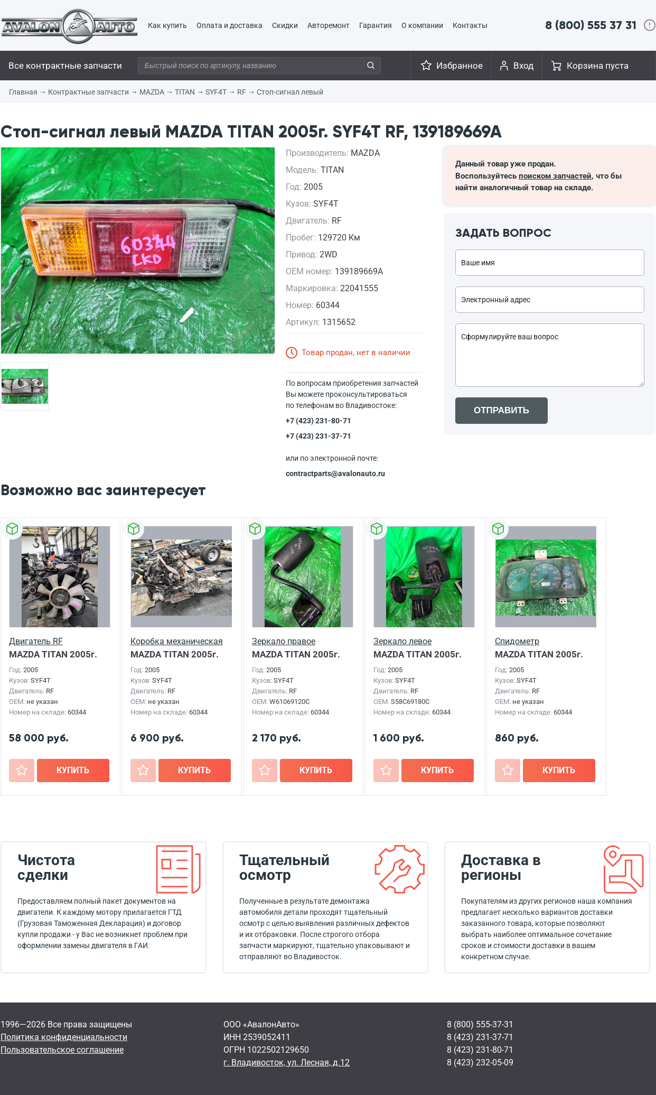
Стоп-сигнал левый (290, 92)
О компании (422, 25)
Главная (23, 92)
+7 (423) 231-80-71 (318, 420)
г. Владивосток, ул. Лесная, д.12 (286, 1062)
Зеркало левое (402, 641)
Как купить (167, 25)
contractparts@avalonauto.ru (335, 473)
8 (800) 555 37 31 (590, 25)
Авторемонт (328, 25)
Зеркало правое (283, 641)
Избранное (459, 65)
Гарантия (375, 25)
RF (241, 92)
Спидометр (517, 641)
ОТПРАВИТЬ (501, 410)
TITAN (185, 92)
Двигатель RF (36, 641)
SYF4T (216, 92)
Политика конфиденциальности (64, 1037)
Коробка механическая (176, 641)
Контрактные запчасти (88, 92)
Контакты (470, 25)
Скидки (285, 25)
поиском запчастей (555, 176)
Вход (523, 65)
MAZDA (151, 92)
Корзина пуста (598, 65)
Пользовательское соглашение (62, 1050)
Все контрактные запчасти (65, 65)
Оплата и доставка (229, 25)
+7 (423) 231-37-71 (318, 436)
